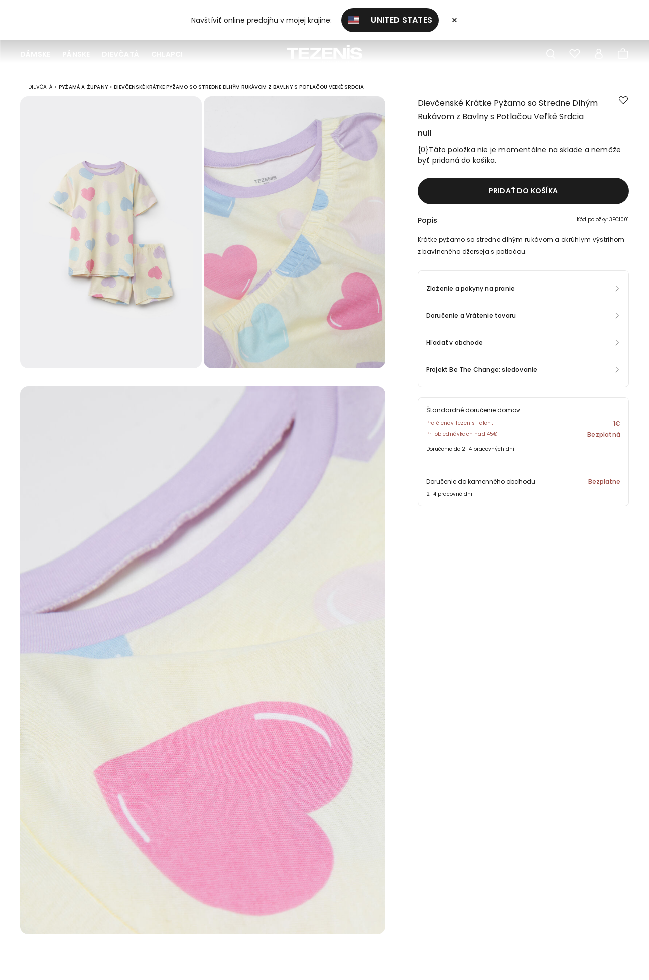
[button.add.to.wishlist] (624, 104)
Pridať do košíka (523, 194)
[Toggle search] (551, 54)
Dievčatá (120, 54)
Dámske (35, 54)
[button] (523, 226)
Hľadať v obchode (454, 346)
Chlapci (167, 54)
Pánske (76, 54)
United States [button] (390, 20)
